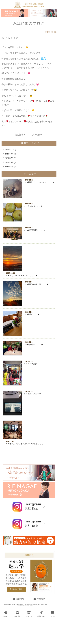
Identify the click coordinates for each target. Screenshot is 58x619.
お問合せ (41, 599)
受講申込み (41, 616)
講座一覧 (29, 616)
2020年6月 (9, 162)
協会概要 (20, 599)
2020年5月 (9, 167)
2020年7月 (9, 158)
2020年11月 (10, 149)
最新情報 (17, 616)
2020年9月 (9, 154)
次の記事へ (37, 134)
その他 (52, 616)
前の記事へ (20, 134)
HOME (6, 616)
